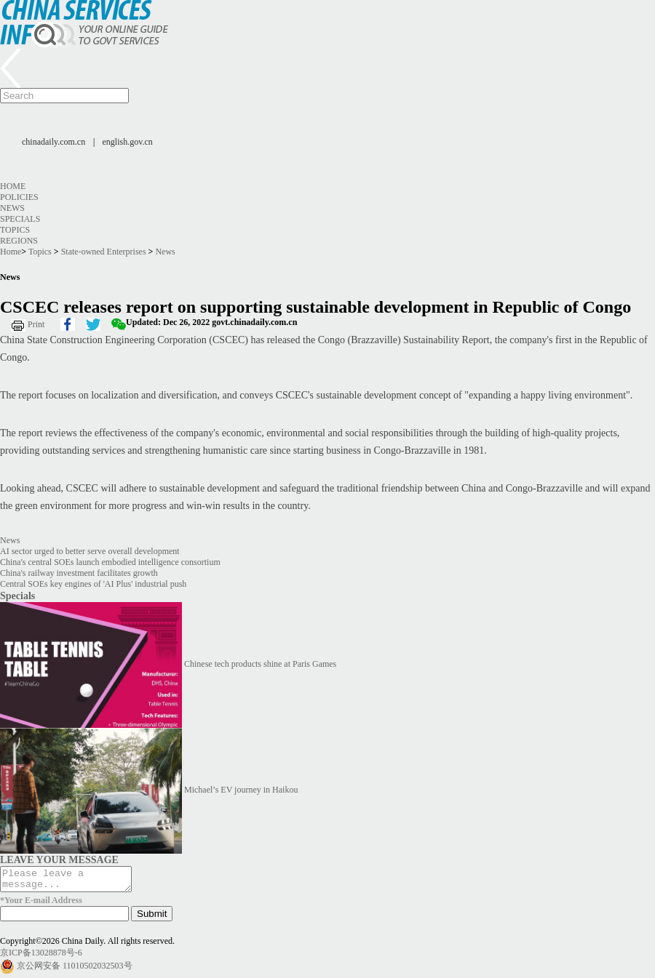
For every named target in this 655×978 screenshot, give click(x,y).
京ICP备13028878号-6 (41, 957)
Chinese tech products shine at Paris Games (260, 664)
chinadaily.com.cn (53, 142)
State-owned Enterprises (103, 251)
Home (12, 186)
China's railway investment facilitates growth (79, 573)
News (12, 208)
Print (36, 324)
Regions (19, 241)
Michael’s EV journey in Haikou (241, 790)
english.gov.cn (128, 142)
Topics (15, 230)
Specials (20, 219)
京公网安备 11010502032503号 (74, 970)
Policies (19, 197)
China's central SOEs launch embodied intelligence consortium (110, 562)
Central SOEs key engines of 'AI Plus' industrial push (93, 584)
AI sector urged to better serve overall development (90, 551)
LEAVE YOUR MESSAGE (59, 859)
